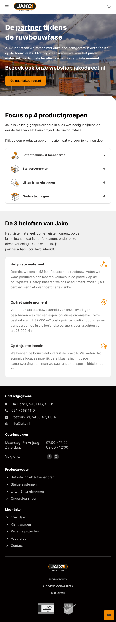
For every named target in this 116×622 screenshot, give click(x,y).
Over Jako (16, 517)
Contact (14, 546)
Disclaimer (58, 593)
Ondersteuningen (21, 498)
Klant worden (18, 524)
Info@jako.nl (20, 423)
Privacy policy (58, 579)
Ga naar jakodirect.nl (25, 81)
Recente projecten (22, 531)
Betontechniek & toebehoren (30, 477)
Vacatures (16, 538)
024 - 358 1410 (23, 410)
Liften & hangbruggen (25, 491)
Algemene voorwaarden (58, 586)
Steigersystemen (21, 484)
